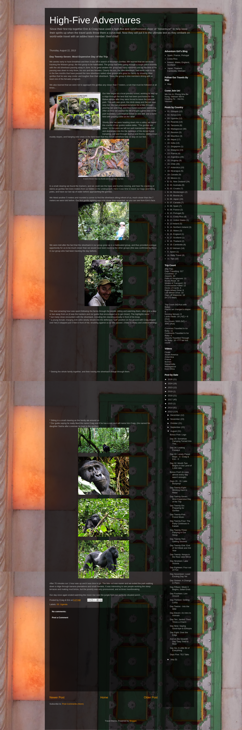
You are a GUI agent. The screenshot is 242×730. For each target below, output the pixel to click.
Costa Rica (172, 59)
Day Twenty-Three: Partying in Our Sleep (178, 532)
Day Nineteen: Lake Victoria (179, 562)
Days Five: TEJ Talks (179, 654)
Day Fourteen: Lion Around (178, 594)
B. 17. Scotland (174, 237)
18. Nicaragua (173, 171)
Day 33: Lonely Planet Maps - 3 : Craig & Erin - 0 (180, 456)
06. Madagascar (174, 129)
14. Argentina (173, 157)
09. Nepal (171, 139)
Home (104, 697)
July (172, 659)
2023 (170, 387)
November (175, 419)
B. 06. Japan (173, 199)
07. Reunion (172, 132)
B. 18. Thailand (174, 241)
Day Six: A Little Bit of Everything (180, 649)
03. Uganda (62, 604)
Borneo (168, 362)
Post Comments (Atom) (73, 704)
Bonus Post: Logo (178, 434)
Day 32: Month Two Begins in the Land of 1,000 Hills (181, 465)
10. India (171, 143)
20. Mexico (172, 178)
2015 (170, 403)
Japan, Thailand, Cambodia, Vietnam (176, 69)
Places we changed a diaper (178, 309)
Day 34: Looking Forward (177, 448)
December (175, 415)
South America (171, 354)
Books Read (170, 281)
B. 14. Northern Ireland (177, 227)
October (174, 423)
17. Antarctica (173, 167)
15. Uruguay (173, 160)
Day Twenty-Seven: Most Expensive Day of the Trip (180, 499)
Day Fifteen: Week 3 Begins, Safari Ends (180, 588)
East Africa (170, 369)
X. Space (171, 252)
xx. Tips (170, 259)
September (175, 427)
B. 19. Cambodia (175, 244)
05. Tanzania (173, 125)
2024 (170, 383)
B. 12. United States (176, 220)
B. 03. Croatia (173, 188)
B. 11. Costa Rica (175, 216)
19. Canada (172, 174)
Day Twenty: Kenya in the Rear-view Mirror (180, 555)
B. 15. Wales (173, 230)
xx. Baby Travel (174, 255)
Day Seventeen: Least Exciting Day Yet (180, 575)
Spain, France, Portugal (178, 55)
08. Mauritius (173, 136)
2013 (170, 411)
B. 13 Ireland (173, 223)
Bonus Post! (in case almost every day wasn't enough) (179, 474)
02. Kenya (172, 115)
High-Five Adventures (95, 20)
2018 (170, 395)
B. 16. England (174, 234)
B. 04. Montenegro (175, 192)
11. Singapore (173, 146)
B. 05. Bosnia (173, 195)
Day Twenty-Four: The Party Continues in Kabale (180, 523)
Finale (167, 352)
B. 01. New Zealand (176, 181)
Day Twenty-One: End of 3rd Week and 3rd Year (180, 548)
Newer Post (57, 697)
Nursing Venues (172, 314)
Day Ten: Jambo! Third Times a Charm (180, 620)
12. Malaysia (173, 150)
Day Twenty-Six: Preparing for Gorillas (177, 508)
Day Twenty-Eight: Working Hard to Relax (178, 490)
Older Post (151, 697)
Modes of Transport (174, 283)
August (173, 431)
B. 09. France (173, 209)
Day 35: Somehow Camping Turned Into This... (180, 441)
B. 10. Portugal (174, 213)
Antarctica (169, 357)
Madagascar (170, 366)
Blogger (133, 721)
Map (169, 84)
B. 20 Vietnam (173, 248)
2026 (170, 379)
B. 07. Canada (174, 202)
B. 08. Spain (173, 206)
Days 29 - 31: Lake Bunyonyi (178, 482)
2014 (170, 407)
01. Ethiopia (172, 111)
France (168, 359)
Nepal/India (170, 364)
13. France (172, 153)
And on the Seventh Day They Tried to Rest (179, 641)
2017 (170, 399)
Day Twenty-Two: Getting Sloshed (178, 540)
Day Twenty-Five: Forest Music (178, 515)
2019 (170, 391)
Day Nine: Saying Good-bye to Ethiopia (181, 627)
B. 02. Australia (174, 185)
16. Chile (171, 164)
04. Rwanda (172, 122)
